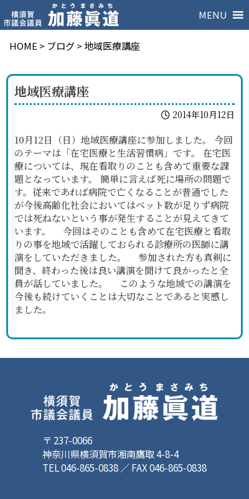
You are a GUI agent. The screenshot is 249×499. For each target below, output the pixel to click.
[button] (213, 15)
